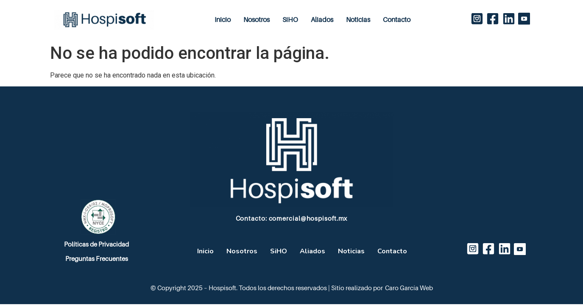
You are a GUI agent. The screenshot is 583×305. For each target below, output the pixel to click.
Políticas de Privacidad (96, 244)
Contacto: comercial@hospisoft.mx (292, 218)
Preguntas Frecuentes (96, 258)
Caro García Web (409, 288)
